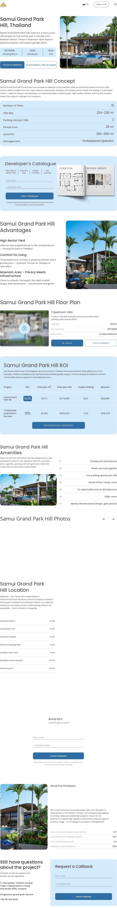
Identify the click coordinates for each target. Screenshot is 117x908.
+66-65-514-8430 (9, 899)
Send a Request (83, 896)
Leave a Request (58, 756)
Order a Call (101, 4)
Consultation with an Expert (41, 64)
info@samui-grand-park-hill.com (16, 894)
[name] (30, 180)
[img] (24, 328)
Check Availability (12, 64)
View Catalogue (29, 196)
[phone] (30, 187)
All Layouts (67, 343)
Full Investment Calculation (58, 425)
